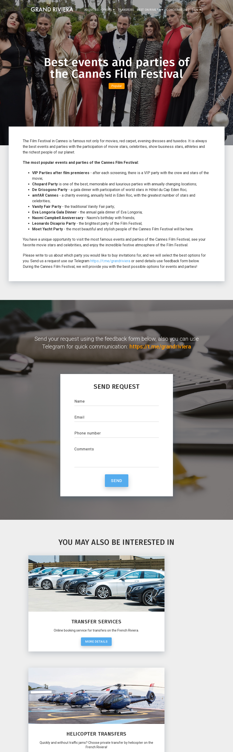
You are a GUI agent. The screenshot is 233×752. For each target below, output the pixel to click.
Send (116, 480)
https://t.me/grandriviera (110, 261)
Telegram (42, 702)
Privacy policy (170, 745)
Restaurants (84, 727)
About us (91, 9)
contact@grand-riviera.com (55, 707)
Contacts (39, 727)
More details (73, 650)
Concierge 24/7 (178, 9)
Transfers (126, 9)
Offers (106, 9)
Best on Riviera (148, 9)
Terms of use (192, 745)
